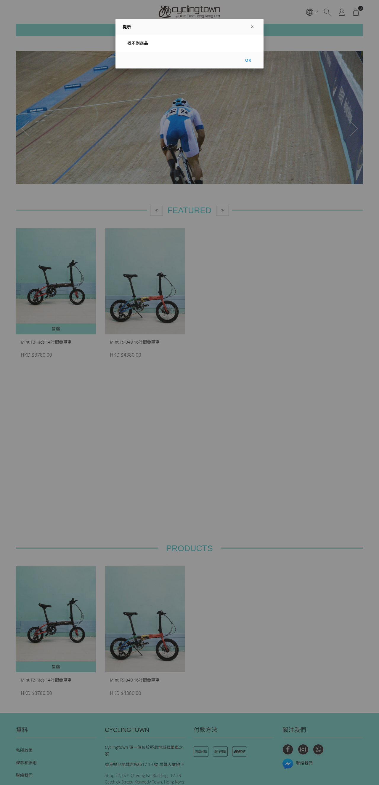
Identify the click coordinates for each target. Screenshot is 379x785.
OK (248, 60)
